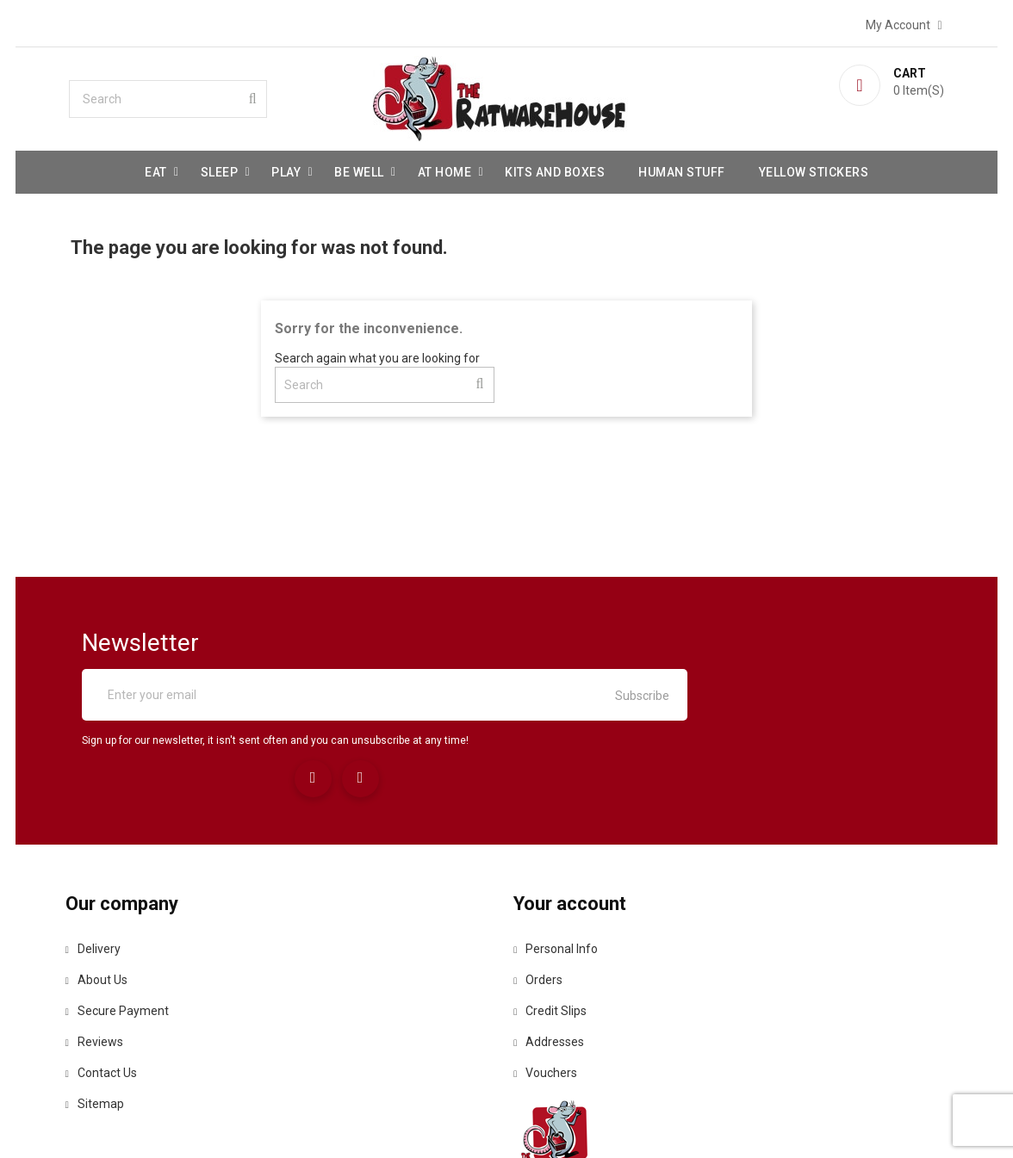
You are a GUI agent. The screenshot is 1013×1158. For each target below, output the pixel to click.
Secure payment (153, 935)
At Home (445, 169)
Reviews (130, 966)
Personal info (561, 873)
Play (286, 169)
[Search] (201, 96)
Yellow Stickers (814, 169)
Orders (544, 904)
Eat (156, 169)
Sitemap (131, 1028)
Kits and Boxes (555, 169)
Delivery (129, 873)
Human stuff (681, 169)
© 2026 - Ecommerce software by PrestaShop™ (506, 1123)
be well (359, 169)
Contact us (137, 997)
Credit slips (556, 935)
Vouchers (551, 997)
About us (133, 904)
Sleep (220, 169)
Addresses (554, 966)
